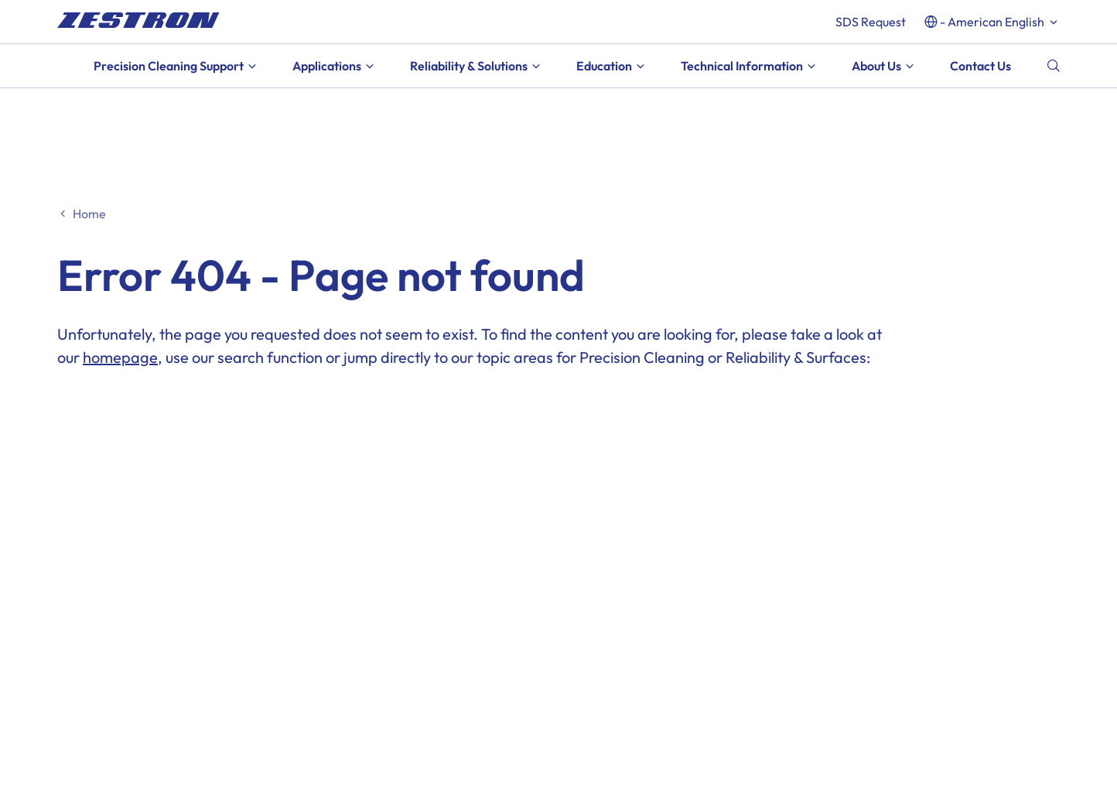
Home (89, 213)
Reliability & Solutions (469, 66)
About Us (876, 66)
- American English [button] (992, 21)
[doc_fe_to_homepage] (138, 20)
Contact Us (980, 66)
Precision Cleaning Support (169, 66)
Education (604, 66)
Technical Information (742, 66)
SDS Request (870, 21)
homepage (120, 357)
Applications (326, 66)
